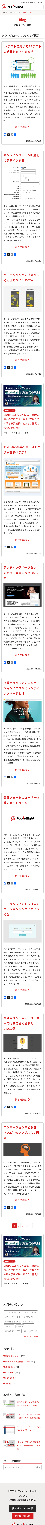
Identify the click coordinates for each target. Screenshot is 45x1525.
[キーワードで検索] (19, 1467)
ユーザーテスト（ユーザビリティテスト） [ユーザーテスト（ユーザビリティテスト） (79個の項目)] (21, 1312)
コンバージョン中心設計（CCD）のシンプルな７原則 (21, 1132)
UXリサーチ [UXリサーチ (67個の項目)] (9, 1317)
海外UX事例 (10, 1366)
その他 (8, 1383)
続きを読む (21, 127)
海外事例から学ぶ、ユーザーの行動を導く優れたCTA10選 (21, 1023)
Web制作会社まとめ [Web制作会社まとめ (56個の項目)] (12, 1321)
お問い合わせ (22, 1516)
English (39, 2)
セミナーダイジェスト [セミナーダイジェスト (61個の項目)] (25, 1317)
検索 (38, 1467)
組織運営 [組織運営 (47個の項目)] (19, 1326)
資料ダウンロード (22, 1508)
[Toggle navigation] (40, 6)
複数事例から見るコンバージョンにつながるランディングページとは (21, 688)
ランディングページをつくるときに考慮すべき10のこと (21, 572)
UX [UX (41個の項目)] (25, 1331)
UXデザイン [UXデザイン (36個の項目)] (33, 1331)
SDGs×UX (9, 1378)
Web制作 (9, 1372)
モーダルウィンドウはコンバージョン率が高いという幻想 (21, 908)
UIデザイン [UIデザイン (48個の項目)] (9, 1326)
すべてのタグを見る (31, 1336)
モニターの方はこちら (29, 2)
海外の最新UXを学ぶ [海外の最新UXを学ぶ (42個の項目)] (13, 1331)
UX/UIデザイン (11, 1356)
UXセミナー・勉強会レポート (18, 1361)
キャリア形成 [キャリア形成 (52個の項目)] (28, 1321)
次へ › (28, 1225)
